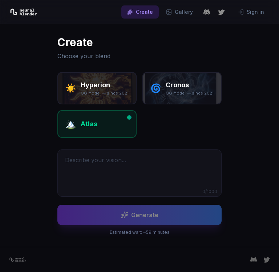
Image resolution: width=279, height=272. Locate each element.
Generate (139, 215)
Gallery (179, 12)
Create (140, 12)
